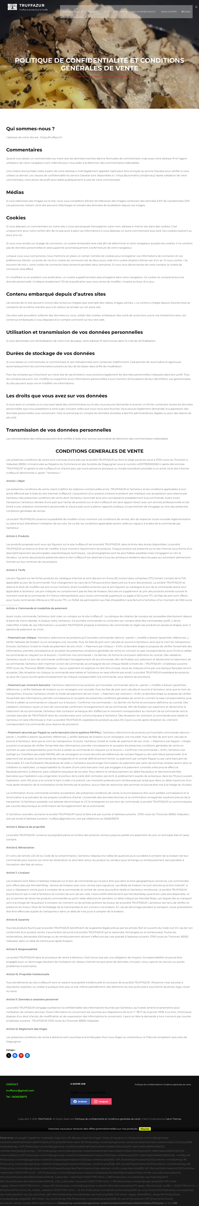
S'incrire (145, 1129)
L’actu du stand (114, 7)
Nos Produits (71, 7)
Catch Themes (173, 1119)
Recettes (93, 7)
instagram (101, 1101)
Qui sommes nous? (144, 7)
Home (65, 76)
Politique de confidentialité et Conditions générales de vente (107, 1119)
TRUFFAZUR (32, 6)
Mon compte (169, 7)
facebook (80, 1101)
